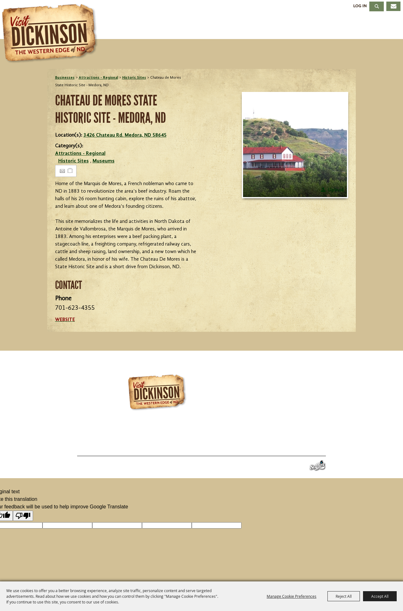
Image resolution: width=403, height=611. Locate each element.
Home (62, 448)
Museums (104, 161)
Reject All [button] (344, 596)
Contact (242, 448)
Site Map (271, 448)
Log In (360, 6)
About (380, 26)
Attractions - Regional (98, 78)
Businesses (65, 78)
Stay (251, 26)
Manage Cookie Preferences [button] (291, 596)
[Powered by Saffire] (317, 467)
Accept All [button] (380, 596)
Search (376, 6)
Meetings (334, 26)
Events (214, 26)
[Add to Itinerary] (70, 170)
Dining (288, 26)
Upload (336, 190)
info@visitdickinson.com (284, 435)
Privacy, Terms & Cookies (317, 448)
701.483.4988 (219, 435)
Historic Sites (134, 78)
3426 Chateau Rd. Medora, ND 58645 (125, 135)
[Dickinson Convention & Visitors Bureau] (52, 33)
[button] (295, 145)
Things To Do (160, 26)
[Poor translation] (23, 516)
